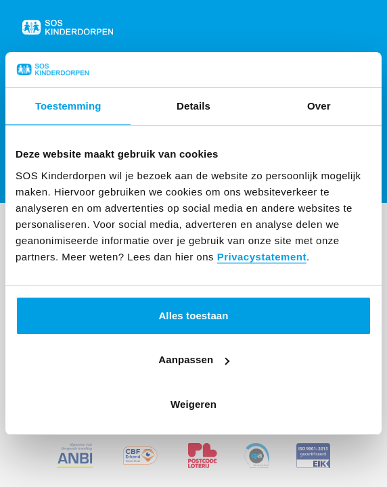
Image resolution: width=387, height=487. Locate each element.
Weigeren (193, 404)
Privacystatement (261, 256)
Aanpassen (193, 359)
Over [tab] (319, 106)
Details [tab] (193, 106)
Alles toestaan (193, 315)
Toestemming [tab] (68, 106)
